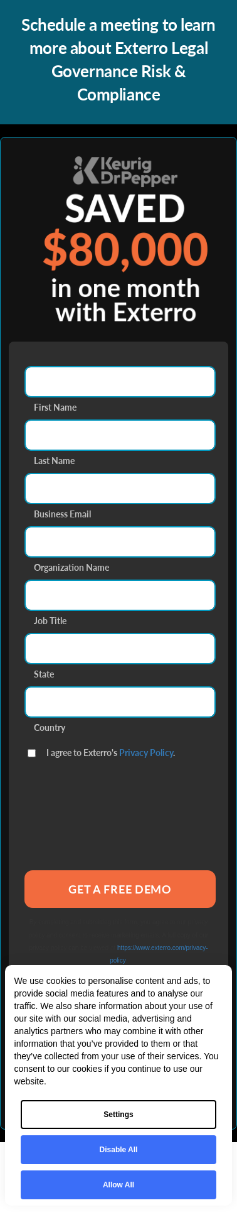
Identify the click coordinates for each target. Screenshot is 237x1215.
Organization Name (71, 566)
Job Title (50, 619)
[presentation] (119, 826)
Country (49, 726)
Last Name (54, 459)
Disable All (119, 1149)
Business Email (62, 512)
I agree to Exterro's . (110, 751)
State (44, 672)
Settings (118, 1114)
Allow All (118, 1184)
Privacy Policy (146, 752)
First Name (55, 406)
